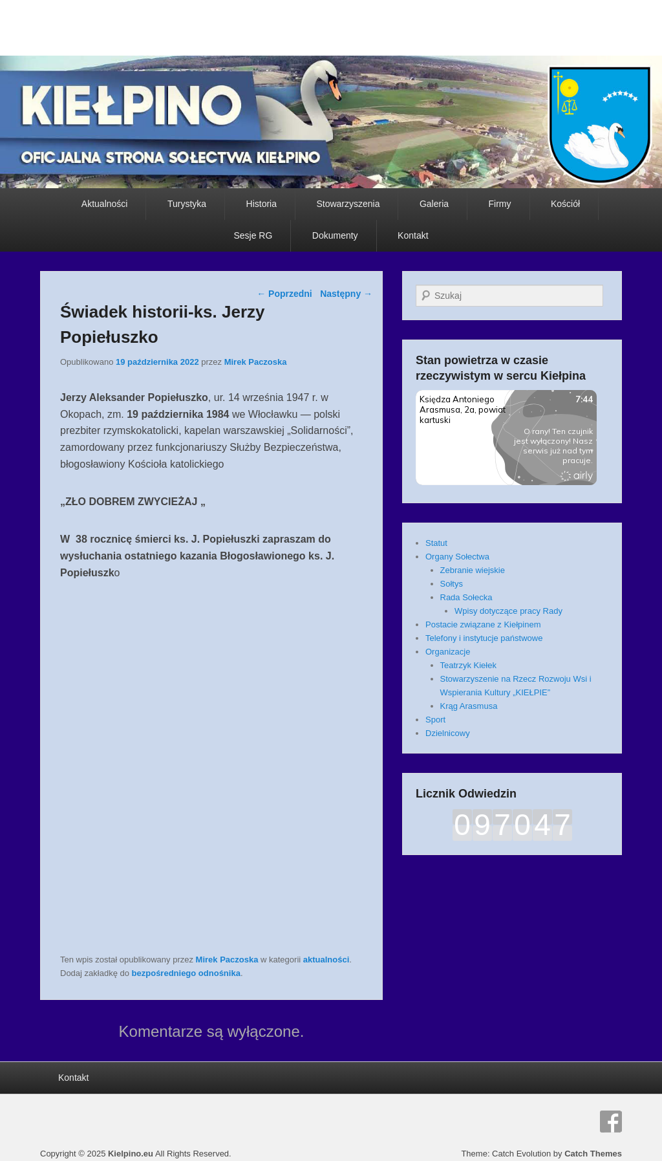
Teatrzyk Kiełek (468, 665)
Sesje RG (252, 235)
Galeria (434, 204)
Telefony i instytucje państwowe (483, 638)
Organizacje (447, 651)
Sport (435, 719)
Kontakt (413, 235)
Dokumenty (335, 235)
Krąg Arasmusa (469, 706)
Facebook (611, 1122)
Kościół (565, 204)
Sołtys (451, 584)
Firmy (500, 204)
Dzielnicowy (447, 733)
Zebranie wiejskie (472, 570)
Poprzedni (284, 293)
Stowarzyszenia (347, 204)
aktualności (326, 959)
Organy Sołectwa (457, 556)
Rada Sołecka (466, 597)
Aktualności (104, 204)
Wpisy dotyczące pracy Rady (508, 611)
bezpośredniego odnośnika (186, 973)
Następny (346, 293)
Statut (436, 543)
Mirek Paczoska (255, 362)
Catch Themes (593, 1153)
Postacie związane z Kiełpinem (482, 624)
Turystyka (186, 204)
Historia (261, 204)
